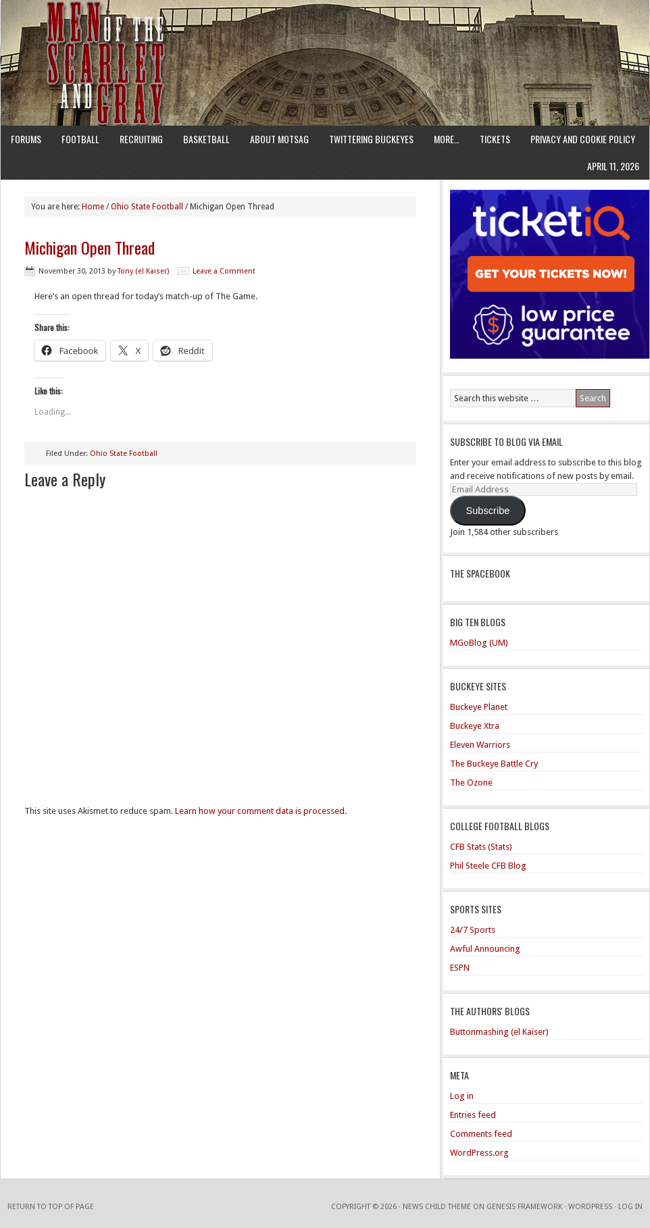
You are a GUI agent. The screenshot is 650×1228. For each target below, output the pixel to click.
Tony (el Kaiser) (143, 271)
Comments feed (481, 1134)
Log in (462, 1096)
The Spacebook (480, 573)
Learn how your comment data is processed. (261, 811)
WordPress (590, 1206)
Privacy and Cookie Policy (582, 139)
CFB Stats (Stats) (481, 847)
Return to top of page (50, 1206)
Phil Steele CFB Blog (488, 866)
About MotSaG (279, 139)
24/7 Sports (472, 930)
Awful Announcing (485, 949)
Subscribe (487, 510)
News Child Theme (437, 1206)
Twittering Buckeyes (371, 139)
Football (80, 139)
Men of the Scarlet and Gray (325, 37)
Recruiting (141, 139)
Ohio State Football (123, 453)
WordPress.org (479, 1153)
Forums (26, 139)
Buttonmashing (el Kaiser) (499, 1032)
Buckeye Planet (478, 707)
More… (446, 139)
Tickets (495, 139)
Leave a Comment (224, 271)
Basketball (206, 139)
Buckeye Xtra (474, 726)
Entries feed (473, 1115)
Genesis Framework (524, 1206)
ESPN (460, 968)
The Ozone (471, 782)
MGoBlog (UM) (479, 643)
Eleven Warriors (480, 745)
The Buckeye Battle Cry (494, 764)
